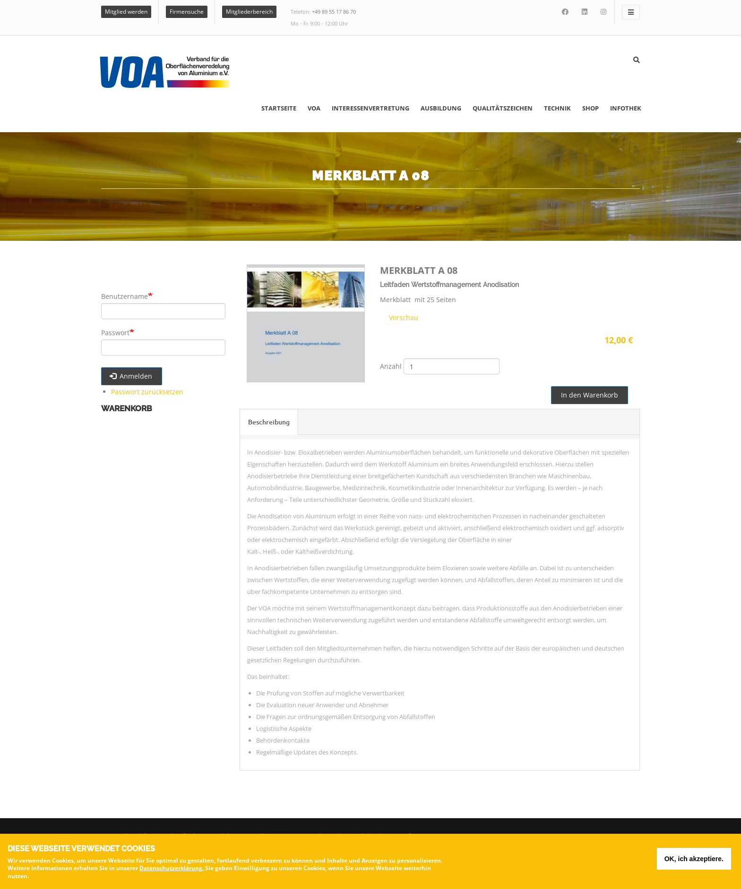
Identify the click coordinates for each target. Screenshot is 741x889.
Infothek (625, 108)
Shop (590, 108)
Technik (557, 108)
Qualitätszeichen (503, 108)
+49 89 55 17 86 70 (334, 11)
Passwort (115, 332)
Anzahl (391, 366)
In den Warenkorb (589, 394)
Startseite (278, 108)
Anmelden (131, 376)
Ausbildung (441, 108)
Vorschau (402, 317)
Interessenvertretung (370, 108)
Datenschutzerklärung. (171, 871)
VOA (314, 108)
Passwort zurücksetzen (147, 391)
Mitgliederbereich (249, 12)
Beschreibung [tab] (269, 421)
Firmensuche (187, 12)
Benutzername (124, 296)
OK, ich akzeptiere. (694, 861)
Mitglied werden (126, 12)
